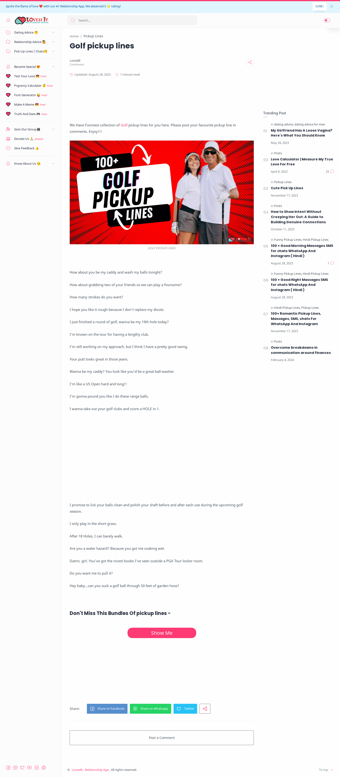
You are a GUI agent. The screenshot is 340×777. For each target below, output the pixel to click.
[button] (327, 20)
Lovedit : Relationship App (91, 770)
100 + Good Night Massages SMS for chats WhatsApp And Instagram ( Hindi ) (299, 284)
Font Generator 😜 (27, 95)
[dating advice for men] (309, 124)
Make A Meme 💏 (26, 104)
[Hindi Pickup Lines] (315, 240)
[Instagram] (15, 767)
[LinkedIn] (36, 767)
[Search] (132, 20)
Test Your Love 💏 (26, 76)
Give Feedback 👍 (26, 148)
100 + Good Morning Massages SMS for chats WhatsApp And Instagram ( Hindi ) (302, 250)
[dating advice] (284, 124)
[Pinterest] (43, 767)
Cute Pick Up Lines (287, 188)
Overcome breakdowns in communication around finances (301, 350)
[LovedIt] (75, 61)
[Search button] (73, 20)
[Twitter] (22, 767)
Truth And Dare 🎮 (27, 114)
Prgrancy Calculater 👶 (30, 85)
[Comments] (330, 171)
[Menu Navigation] (8, 20)
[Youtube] (29, 767)
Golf (124, 125)
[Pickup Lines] (283, 182)
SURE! (319, 6)
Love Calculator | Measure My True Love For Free (302, 162)
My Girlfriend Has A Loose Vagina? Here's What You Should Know (301, 133)
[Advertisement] (162, 99)
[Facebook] (8, 767)
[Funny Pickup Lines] (288, 240)
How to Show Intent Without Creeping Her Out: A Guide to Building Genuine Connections (298, 216)
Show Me (162, 633)
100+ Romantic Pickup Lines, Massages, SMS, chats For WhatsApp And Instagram (296, 318)
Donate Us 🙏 (24, 139)
